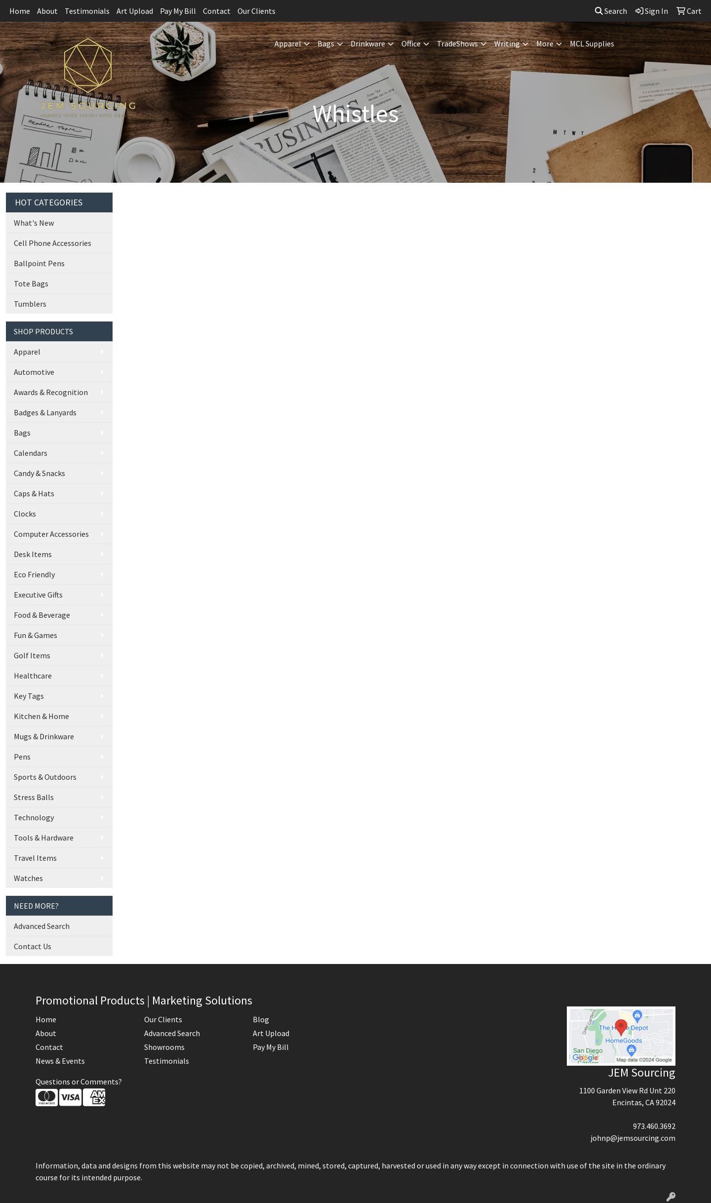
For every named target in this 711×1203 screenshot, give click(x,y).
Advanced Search (42, 926)
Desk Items (33, 554)
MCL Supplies (592, 43)
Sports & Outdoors (45, 777)
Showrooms (164, 1047)
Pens (22, 757)
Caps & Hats (34, 493)
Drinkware (368, 43)
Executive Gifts (38, 595)
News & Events (60, 1061)
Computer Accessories (51, 534)
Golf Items (32, 655)
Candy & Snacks (39, 473)
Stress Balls (34, 797)
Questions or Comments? (79, 1081)
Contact (217, 11)
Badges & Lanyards (45, 412)
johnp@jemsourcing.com (633, 1138)
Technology (34, 817)
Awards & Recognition (51, 392)
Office (411, 43)
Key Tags (29, 696)
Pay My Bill (178, 11)
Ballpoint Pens (39, 263)
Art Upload (135, 11)
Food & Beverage (42, 615)
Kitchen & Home (41, 716)
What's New (34, 223)
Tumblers (30, 304)
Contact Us (32, 946)
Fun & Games (35, 635)
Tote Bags (31, 283)
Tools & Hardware (44, 837)
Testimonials (87, 11)
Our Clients (256, 11)
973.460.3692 (654, 1126)
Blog (261, 1019)
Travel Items (35, 858)
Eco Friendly (34, 574)
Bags (325, 43)
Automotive (34, 372)
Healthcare (33, 676)
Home (19, 11)
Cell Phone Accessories (52, 243)
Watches (28, 878)
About (47, 11)
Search (611, 11)
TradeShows (457, 43)
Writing (507, 43)
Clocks (25, 514)
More (544, 43)
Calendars (30, 453)
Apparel (288, 43)
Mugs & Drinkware (44, 736)
